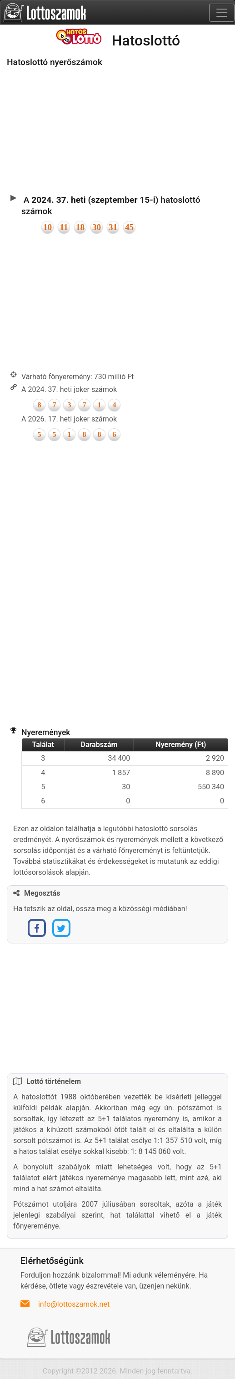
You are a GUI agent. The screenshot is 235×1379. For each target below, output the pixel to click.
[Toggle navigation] (222, 13)
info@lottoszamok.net (74, 1304)
